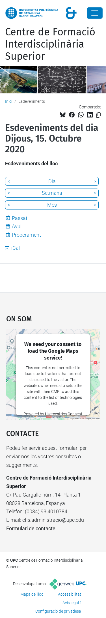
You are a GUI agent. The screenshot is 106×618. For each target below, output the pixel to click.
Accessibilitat (69, 594)
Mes (52, 205)
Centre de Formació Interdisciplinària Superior (50, 44)
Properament (26, 235)
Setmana (52, 193)
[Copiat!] (98, 115)
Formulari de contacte (30, 528)
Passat (19, 218)
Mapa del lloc (31, 594)
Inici (8, 101)
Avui (16, 226)
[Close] (95, 13)
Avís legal (70, 602)
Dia (52, 181)
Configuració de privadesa (58, 611)
